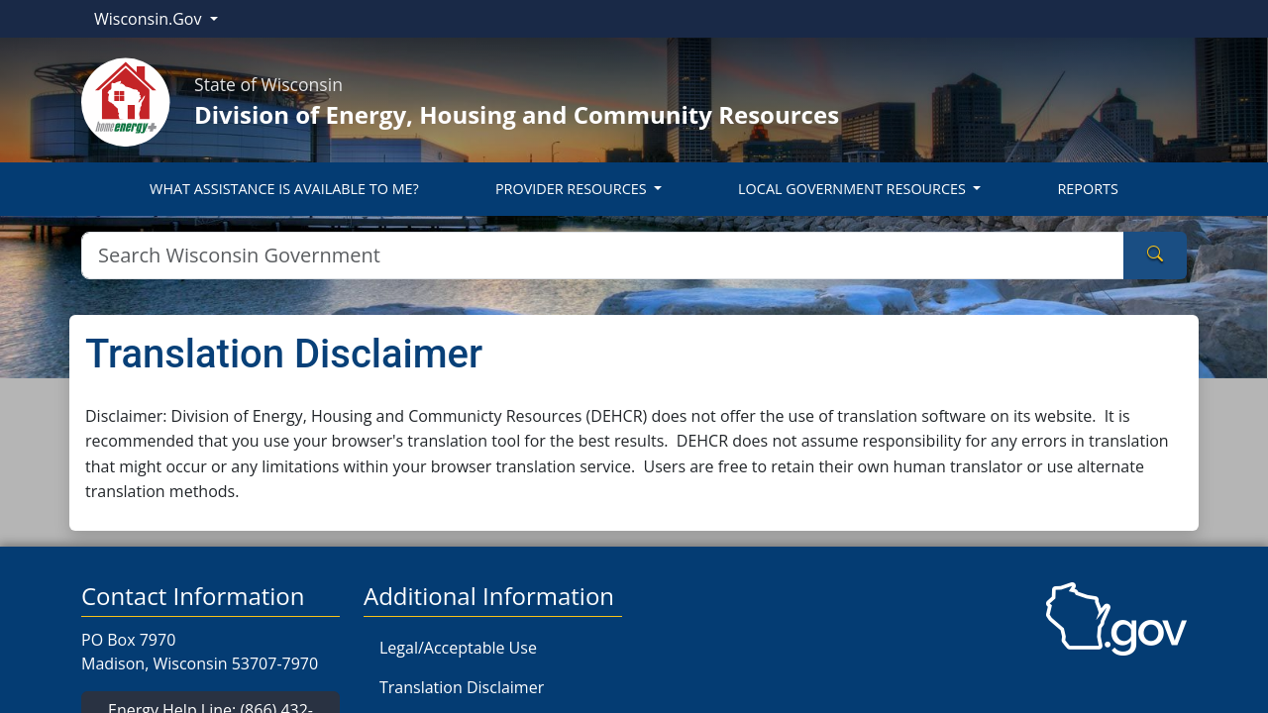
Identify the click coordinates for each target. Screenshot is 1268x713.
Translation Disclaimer (461, 687)
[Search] (602, 255)
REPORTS (1087, 188)
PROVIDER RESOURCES (572, 188)
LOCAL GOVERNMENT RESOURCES (854, 188)
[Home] (125, 100)
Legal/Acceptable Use (458, 648)
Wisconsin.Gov (150, 19)
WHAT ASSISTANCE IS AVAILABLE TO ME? (284, 188)
